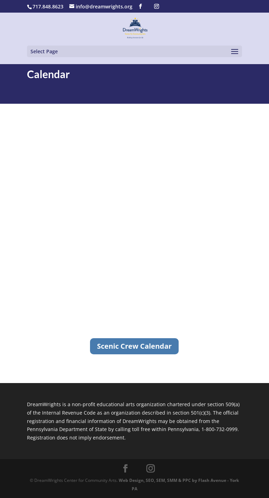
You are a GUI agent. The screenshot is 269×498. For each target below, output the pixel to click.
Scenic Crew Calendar (134, 346)
